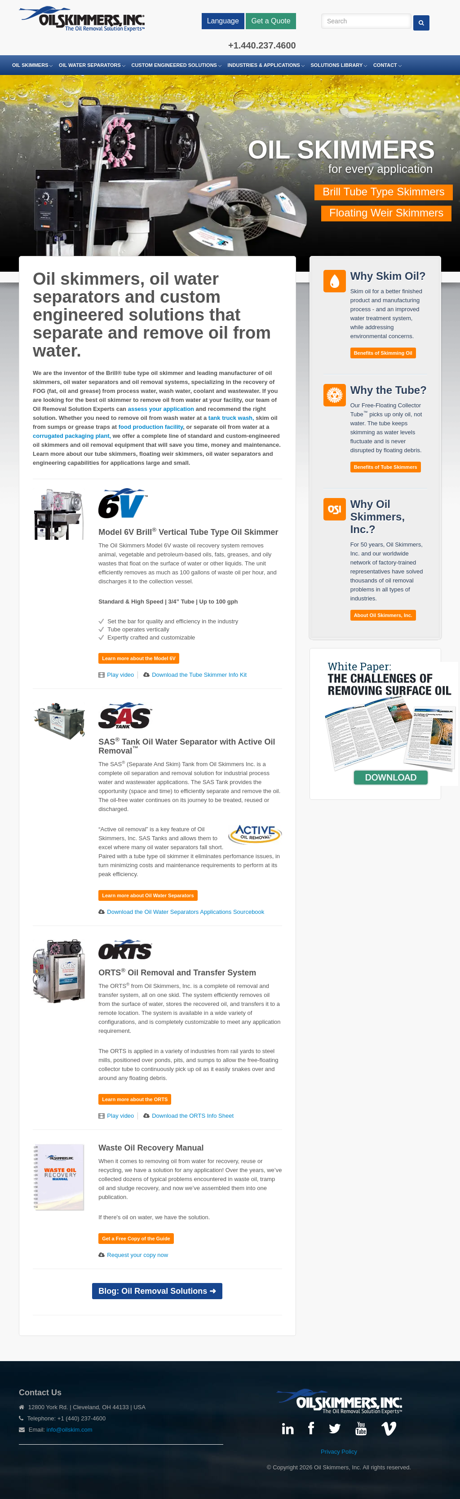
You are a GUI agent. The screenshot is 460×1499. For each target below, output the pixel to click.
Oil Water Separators (90, 65)
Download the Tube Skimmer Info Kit (199, 674)
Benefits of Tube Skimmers (385, 467)
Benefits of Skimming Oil (383, 353)
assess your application (161, 409)
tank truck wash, (232, 417)
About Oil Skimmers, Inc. (383, 615)
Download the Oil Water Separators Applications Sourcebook (185, 911)
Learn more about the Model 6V (139, 658)
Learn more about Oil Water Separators (148, 895)
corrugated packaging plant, (73, 435)
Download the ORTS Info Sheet (193, 1115)
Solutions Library (337, 65)
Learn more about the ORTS (135, 1099)
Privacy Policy (339, 1451)
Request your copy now (137, 1255)
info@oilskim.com (70, 1429)
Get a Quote (270, 21)
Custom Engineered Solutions (174, 65)
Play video (120, 674)
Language (223, 21)
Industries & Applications (264, 65)
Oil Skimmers (30, 65)
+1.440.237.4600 (262, 45)
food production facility (151, 426)
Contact (385, 65)
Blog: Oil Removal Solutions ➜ (157, 1291)
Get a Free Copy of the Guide (136, 1238)
